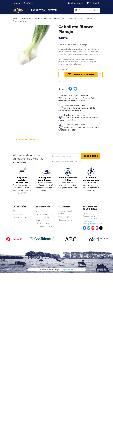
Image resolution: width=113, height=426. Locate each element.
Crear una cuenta (65, 220)
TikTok (101, 228)
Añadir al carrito (81, 74)
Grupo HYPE (67, 269)
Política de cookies (43, 223)
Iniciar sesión (63, 217)
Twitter (88, 228)
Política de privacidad (44, 214)
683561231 (28, 3)
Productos (38, 10)
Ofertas (53, 10)
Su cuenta (64, 207)
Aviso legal (40, 211)
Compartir (70, 89)
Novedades (17, 214)
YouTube (92, 228)
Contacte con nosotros (45, 226)
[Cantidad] (61, 74)
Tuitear (75, 89)
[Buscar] (87, 10)
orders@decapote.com (92, 224)
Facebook (84, 228)
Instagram (96, 228)
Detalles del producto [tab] (27, 139)
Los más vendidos (20, 218)
